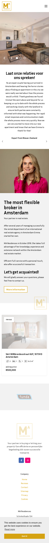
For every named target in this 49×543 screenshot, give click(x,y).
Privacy (24, 495)
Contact (24, 487)
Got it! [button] (24, 536)
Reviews (24, 483)
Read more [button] (10, 529)
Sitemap (24, 491)
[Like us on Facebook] (21, 460)
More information (15, 289)
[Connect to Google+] (27, 460)
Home (24, 479)
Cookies (24, 499)
